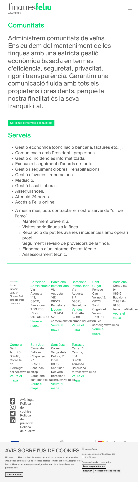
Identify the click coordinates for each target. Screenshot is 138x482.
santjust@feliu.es (63, 380)
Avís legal (27, 399)
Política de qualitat (27, 429)
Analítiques (90, 460)
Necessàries (91, 452)
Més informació (14, 477)
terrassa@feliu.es (84, 372)
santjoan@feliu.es (43, 380)
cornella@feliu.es (22, 372)
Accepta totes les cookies (107, 474)
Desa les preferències (94, 469)
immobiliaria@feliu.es (87, 321)
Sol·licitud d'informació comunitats (31, 123)
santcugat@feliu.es (105, 325)
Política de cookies (25, 407)
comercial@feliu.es (64, 321)
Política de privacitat (26, 419)
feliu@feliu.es (40, 317)
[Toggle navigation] (130, 8)
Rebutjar (87, 474)
